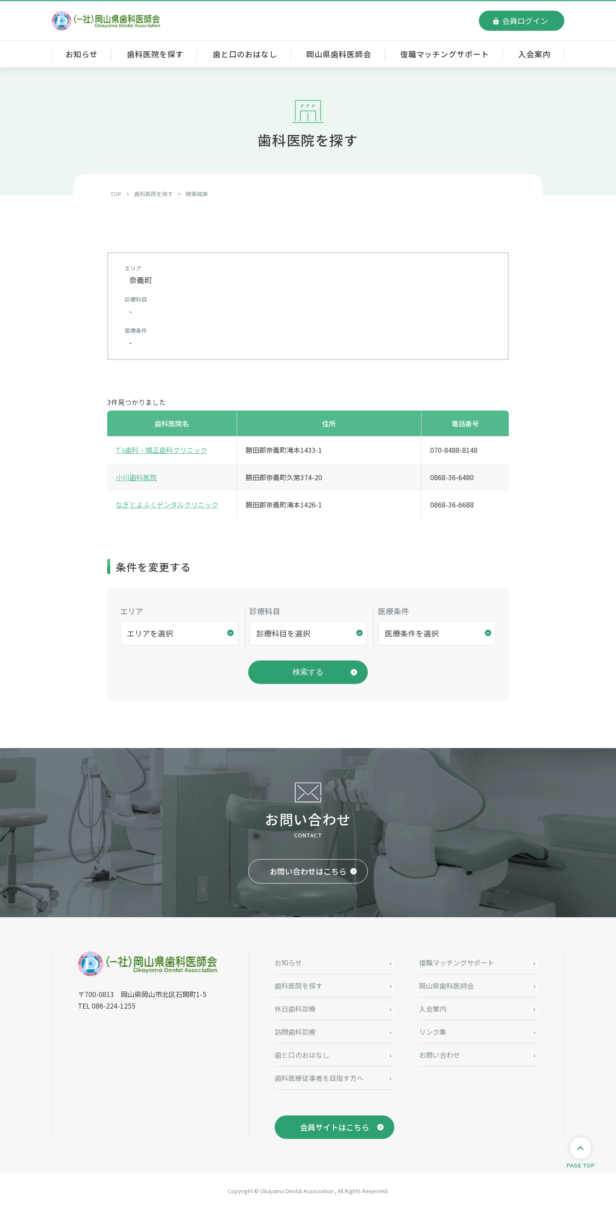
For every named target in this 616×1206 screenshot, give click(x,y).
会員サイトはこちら (334, 1124)
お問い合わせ (439, 1052)
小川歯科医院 (136, 477)
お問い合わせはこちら (308, 868)
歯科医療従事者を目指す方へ (319, 1075)
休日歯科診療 (295, 1006)
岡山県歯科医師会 (338, 53)
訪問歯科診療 (295, 1029)
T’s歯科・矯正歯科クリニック (161, 450)
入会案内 (534, 53)
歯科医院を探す (155, 53)
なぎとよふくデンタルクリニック (167, 504)
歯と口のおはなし (245, 53)
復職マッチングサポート (444, 53)
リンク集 (432, 1029)
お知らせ (81, 53)
